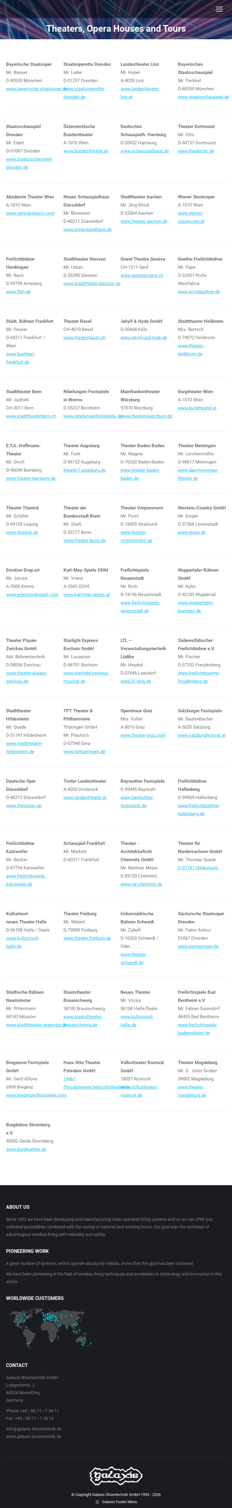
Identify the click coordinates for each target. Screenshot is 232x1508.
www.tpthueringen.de (84, 751)
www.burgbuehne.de (26, 1149)
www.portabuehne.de (199, 291)
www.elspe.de (192, 532)
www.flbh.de (18, 291)
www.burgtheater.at (197, 408)
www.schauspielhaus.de (145, 151)
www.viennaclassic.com (30, 213)
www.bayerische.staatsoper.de (36, 88)
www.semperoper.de (198, 946)
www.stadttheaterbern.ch (31, 416)
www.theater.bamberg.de (31, 478)
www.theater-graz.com (143, 735)
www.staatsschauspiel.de (203, 97)
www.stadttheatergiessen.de (92, 283)
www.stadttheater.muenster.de (36, 1025)
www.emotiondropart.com (32, 594)
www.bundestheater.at (85, 151)
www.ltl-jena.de (136, 681)
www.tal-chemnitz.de (141, 884)
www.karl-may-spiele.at (86, 594)
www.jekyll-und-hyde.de (144, 337)
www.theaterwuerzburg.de (146, 416)
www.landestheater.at (85, 797)
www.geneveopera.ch (142, 275)
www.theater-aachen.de (144, 221)
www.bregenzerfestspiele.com (36, 1095)
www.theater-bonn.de (84, 540)
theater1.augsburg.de (84, 470)
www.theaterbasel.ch (84, 337)
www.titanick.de (22, 532)
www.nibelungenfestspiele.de (92, 416)
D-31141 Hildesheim (198, 868)
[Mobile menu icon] (219, 9)
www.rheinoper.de (24, 805)
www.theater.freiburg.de (87, 938)
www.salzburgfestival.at (202, 735)
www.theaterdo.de (196, 151)
